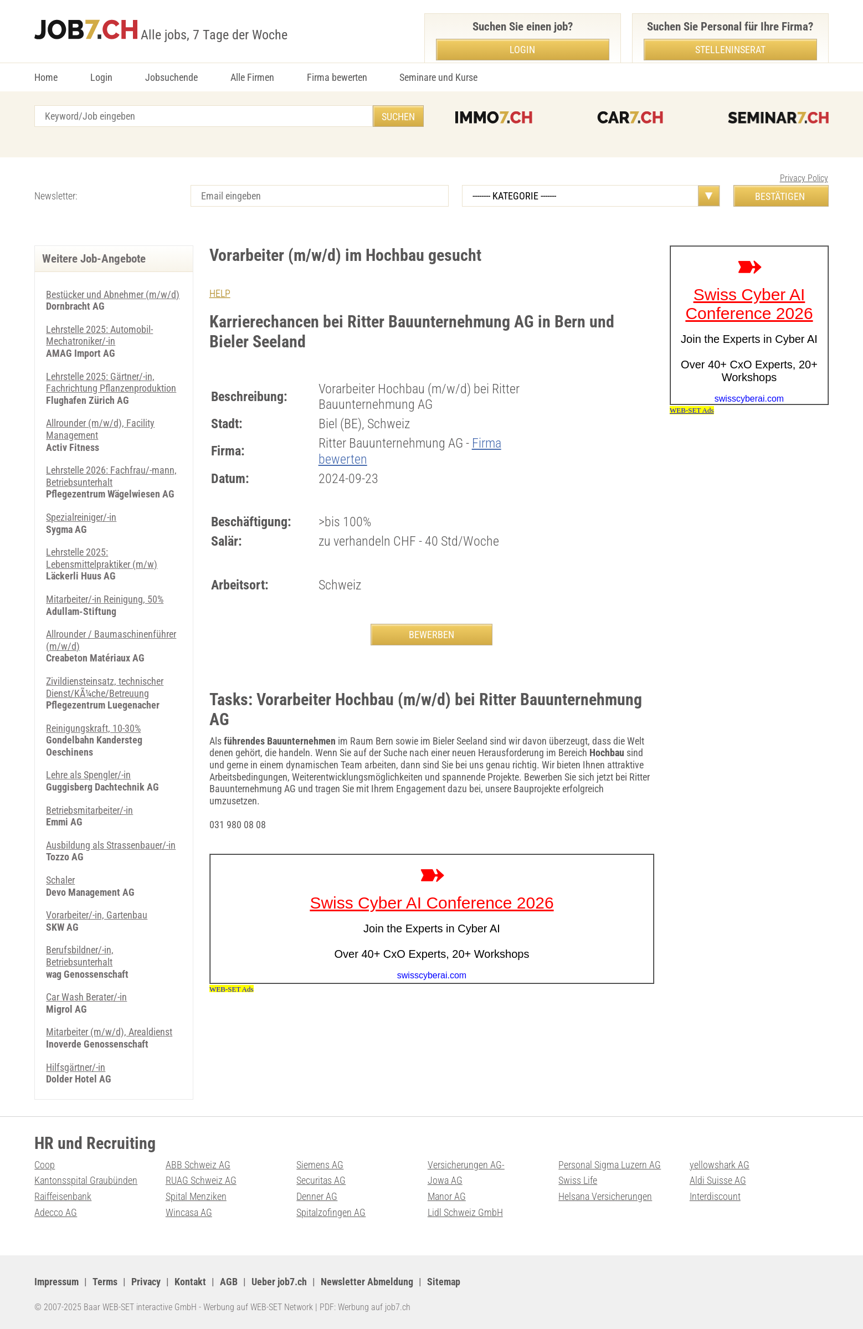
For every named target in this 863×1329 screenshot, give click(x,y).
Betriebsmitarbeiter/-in (89, 810)
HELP (219, 293)
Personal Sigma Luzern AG (609, 1165)
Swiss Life (577, 1180)
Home (46, 77)
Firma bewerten (337, 77)
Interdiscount (715, 1196)
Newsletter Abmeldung (367, 1281)
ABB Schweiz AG (198, 1165)
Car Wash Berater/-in (86, 997)
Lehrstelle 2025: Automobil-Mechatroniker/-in (99, 335)
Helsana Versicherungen (605, 1196)
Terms (105, 1281)
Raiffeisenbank (62, 1196)
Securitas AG (321, 1180)
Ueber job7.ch (279, 1281)
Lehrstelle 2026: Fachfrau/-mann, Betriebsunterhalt (111, 476)
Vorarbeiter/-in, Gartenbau (96, 915)
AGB (229, 1281)
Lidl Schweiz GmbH (465, 1212)
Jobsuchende (171, 77)
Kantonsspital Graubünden (85, 1180)
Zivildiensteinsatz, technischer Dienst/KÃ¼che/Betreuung (104, 687)
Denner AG (316, 1196)
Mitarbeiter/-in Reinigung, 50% (104, 599)
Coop (44, 1165)
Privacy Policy (804, 178)
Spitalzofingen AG (331, 1212)
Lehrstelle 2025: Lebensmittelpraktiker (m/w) (101, 558)
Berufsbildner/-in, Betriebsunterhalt (80, 956)
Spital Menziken (196, 1196)
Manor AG (447, 1196)
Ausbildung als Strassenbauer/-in (111, 845)
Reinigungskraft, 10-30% (93, 728)
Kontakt (190, 1281)
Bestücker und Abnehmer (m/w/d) (112, 294)
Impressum (56, 1281)
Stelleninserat (730, 49)
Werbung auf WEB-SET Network (258, 1307)
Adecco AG (55, 1212)
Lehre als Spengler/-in (88, 775)
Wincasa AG (189, 1212)
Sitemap (443, 1281)
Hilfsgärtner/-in (75, 1067)
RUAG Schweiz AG (201, 1180)
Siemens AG (319, 1165)
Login (101, 77)
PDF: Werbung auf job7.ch (365, 1307)
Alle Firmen (252, 77)
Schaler (60, 880)
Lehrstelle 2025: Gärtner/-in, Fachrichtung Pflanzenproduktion (111, 382)
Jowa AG (445, 1180)
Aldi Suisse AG (718, 1180)
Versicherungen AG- (466, 1165)
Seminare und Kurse (438, 77)
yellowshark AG (719, 1165)
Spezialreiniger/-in (81, 517)
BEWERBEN (431, 634)
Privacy (146, 1281)
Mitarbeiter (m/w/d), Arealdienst (109, 1032)
